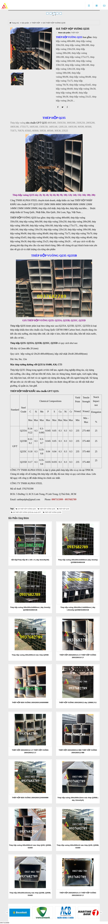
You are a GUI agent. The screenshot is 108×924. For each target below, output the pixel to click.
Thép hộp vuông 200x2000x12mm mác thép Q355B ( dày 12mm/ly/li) (77, 799)
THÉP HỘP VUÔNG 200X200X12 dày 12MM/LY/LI (78, 702)
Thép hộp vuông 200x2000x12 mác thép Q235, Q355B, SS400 (30, 846)
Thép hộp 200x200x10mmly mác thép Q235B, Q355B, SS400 (30, 894)
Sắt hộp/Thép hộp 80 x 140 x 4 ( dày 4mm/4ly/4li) (30, 560)
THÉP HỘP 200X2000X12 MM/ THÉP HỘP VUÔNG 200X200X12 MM (78, 751)
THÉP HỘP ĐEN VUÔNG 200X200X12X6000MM (30, 798)
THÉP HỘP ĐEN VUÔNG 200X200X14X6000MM (30, 702)
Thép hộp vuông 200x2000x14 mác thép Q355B (30, 655)
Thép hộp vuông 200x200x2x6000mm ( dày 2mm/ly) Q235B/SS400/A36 (30, 608)
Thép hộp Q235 (18, 326)
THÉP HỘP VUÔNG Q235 (23, 217)
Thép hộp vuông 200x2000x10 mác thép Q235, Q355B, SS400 (78, 846)
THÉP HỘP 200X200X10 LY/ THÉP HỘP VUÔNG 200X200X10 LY (77, 894)
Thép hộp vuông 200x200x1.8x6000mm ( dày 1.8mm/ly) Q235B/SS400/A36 (77, 608)
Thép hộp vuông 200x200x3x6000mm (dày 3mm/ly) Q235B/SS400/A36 (78, 561)
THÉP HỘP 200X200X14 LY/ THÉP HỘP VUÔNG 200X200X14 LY (77, 656)
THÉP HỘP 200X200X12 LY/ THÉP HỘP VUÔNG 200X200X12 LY (30, 751)
